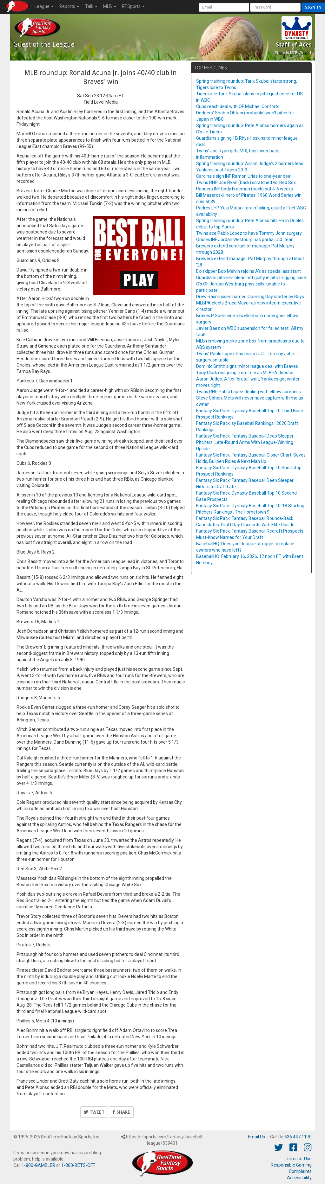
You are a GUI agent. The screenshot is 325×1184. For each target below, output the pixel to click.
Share (121, 1112)
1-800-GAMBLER (38, 1165)
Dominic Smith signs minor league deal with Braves (247, 366)
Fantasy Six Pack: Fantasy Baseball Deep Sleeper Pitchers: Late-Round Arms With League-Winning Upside (245, 442)
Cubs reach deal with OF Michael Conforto (238, 106)
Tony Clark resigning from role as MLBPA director (245, 372)
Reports (69, 6)
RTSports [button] (133, 6)
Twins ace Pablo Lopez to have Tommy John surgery (249, 233)
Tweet (94, 1112)
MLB (109, 6)
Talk (91, 6)
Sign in (313, 7)
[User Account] (224, 7)
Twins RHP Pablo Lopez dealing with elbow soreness (248, 391)
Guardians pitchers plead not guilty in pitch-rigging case (251, 277)
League (44, 6)
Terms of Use (298, 1158)
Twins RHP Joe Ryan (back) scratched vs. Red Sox (246, 182)
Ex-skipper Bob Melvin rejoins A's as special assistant (248, 271)
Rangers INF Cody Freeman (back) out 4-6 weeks (244, 188)
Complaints (300, 1171)
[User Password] (275, 7)
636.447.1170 (298, 1136)
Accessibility (299, 1177)
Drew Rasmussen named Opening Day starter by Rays (250, 296)
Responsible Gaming (291, 1165)
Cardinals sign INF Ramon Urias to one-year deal (243, 176)
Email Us (256, 1136)
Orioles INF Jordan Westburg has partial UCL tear (244, 239)
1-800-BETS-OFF (77, 1165)
